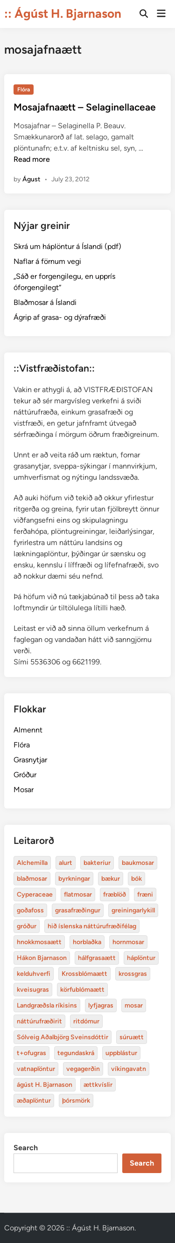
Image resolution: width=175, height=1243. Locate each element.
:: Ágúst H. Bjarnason (62, 13)
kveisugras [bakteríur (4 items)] (33, 990)
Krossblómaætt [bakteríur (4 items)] (84, 974)
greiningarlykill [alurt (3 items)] (133, 910)
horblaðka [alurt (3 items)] (87, 942)
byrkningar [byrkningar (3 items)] (74, 879)
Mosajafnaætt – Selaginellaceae (85, 107)
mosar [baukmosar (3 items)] (134, 1005)
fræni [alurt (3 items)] (145, 894)
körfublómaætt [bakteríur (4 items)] (82, 990)
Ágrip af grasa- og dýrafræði (60, 317)
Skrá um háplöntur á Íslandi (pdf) (67, 246)
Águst (31, 179)
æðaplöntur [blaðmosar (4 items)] (34, 1101)
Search (26, 1147)
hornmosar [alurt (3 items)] (128, 942)
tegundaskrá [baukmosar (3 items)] (75, 1053)
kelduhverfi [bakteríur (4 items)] (33, 974)
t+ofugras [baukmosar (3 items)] (31, 1053)
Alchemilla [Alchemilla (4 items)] (32, 863)
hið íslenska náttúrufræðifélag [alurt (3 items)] (92, 926)
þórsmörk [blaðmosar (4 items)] (76, 1101)
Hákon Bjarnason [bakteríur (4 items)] (42, 958)
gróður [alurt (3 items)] (26, 926)
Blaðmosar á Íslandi (45, 302)
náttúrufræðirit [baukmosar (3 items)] (39, 1021)
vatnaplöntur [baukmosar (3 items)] (36, 1069)
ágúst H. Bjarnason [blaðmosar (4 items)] (44, 1085)
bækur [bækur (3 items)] (110, 879)
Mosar (24, 789)
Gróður (25, 774)
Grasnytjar (30, 759)
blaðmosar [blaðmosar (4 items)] (32, 879)
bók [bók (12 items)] (136, 879)
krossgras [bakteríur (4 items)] (133, 974)
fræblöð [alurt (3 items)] (114, 894)
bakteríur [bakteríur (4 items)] (97, 863)
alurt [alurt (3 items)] (65, 863)
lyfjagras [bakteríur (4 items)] (100, 1005)
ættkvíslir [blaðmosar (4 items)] (98, 1085)
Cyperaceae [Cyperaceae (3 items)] (35, 894)
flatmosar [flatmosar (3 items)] (78, 894)
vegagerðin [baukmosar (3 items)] (83, 1069)
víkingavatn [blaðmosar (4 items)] (128, 1069)
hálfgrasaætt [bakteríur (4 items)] (97, 958)
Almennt (28, 729)
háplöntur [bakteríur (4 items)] (141, 958)
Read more (32, 159)
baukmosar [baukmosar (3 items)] (138, 863)
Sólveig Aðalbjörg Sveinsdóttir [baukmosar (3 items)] (62, 1037)
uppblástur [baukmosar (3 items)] (121, 1053)
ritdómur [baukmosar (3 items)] (86, 1021)
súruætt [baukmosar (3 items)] (131, 1037)
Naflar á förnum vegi (47, 261)
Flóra (23, 89)
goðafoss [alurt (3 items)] (30, 910)
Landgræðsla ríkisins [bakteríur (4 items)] (47, 1005)
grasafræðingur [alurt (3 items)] (77, 910)
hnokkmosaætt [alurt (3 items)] (39, 942)
